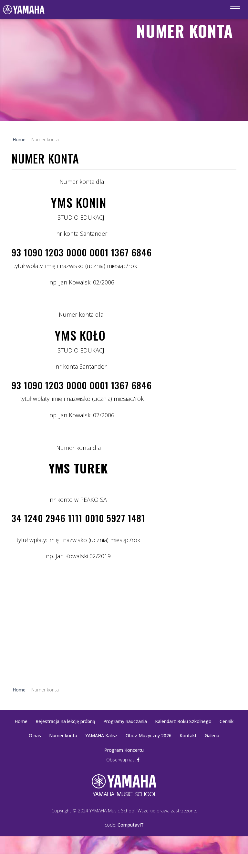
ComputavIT (131, 825)
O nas (35, 735)
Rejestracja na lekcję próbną (65, 721)
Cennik (226, 721)
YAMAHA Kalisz (101, 735)
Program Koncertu (124, 750)
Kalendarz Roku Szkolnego (183, 721)
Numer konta (63, 735)
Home (21, 721)
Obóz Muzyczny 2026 (148, 735)
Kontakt (188, 735)
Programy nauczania (125, 721)
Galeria (212, 735)
